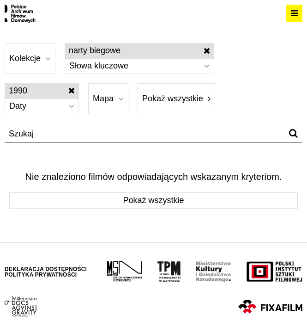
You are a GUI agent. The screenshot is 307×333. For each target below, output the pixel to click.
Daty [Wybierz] (41, 106)
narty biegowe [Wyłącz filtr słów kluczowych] (139, 50)
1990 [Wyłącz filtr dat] (42, 90)
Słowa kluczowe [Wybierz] (139, 65)
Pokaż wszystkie (176, 98)
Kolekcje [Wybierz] (30, 58)
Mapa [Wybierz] (108, 98)
